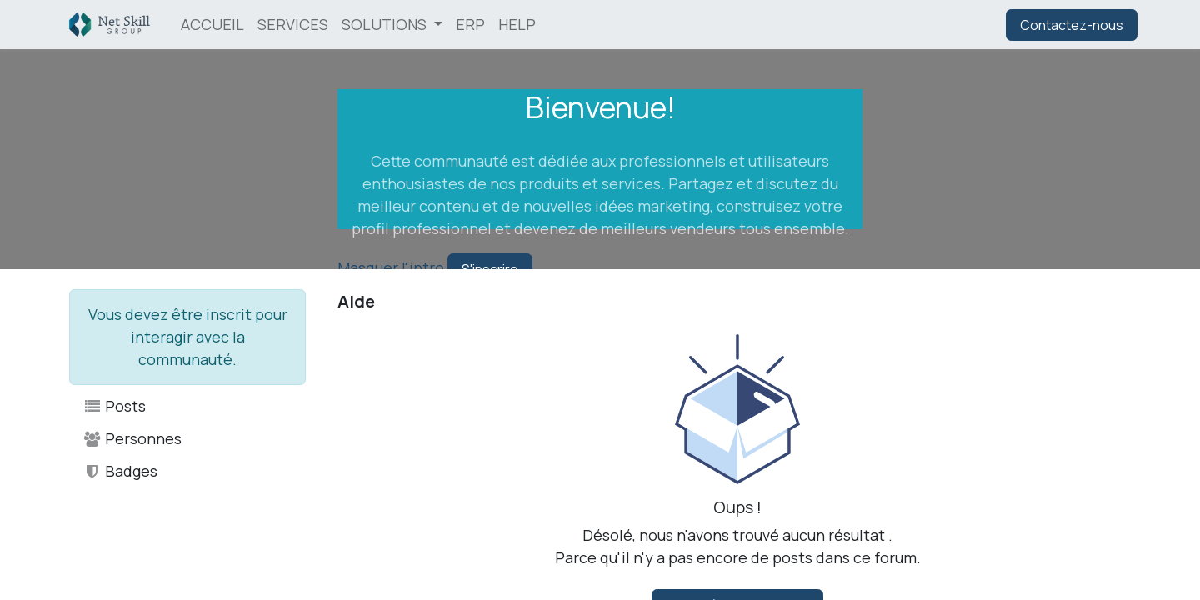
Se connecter (943, 25)
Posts (114, 406)
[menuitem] (212, 24)
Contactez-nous (1071, 25)
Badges (120, 471)
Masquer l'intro (391, 268)
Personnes (132, 438)
